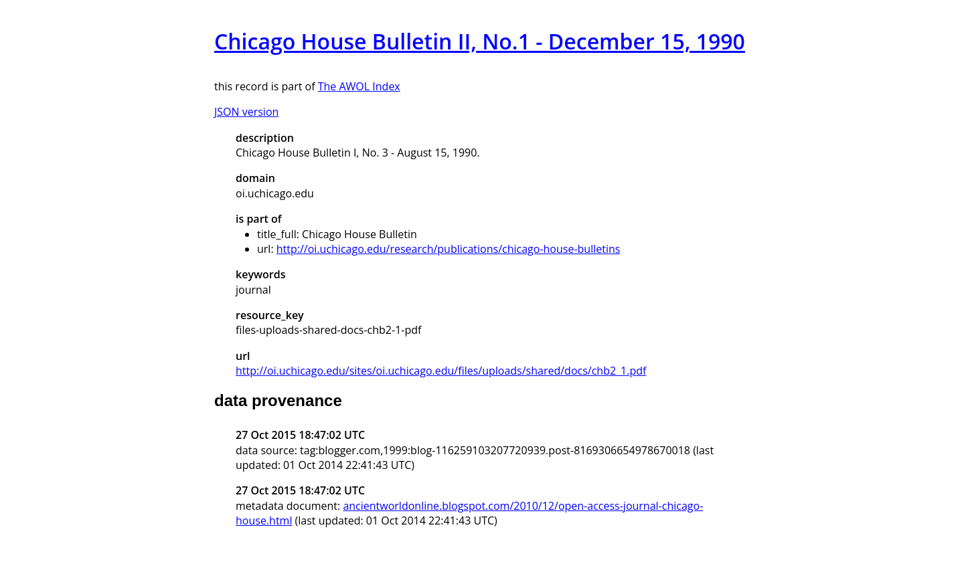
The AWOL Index (359, 86)
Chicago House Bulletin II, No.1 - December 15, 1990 (479, 41)
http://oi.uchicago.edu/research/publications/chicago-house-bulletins (448, 249)
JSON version (246, 111)
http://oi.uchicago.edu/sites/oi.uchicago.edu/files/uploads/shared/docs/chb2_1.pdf (441, 370)
